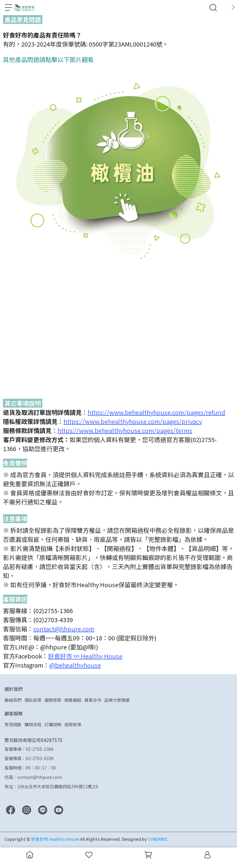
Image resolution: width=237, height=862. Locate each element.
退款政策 (72, 724)
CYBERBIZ (157, 839)
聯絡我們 (13, 700)
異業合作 (92, 700)
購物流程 (32, 724)
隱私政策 (32, 700)
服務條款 (52, 700)
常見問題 (13, 724)
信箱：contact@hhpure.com (33, 777)
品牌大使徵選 (117, 700)
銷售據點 (72, 700)
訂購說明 (52, 724)
